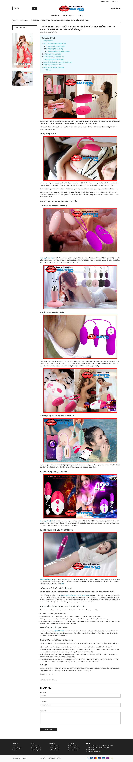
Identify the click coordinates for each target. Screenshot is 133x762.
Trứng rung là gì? (48, 40)
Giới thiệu (14, 745)
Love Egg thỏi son (45, 579)
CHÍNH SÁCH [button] (71, 743)
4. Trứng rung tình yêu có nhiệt (52, 54)
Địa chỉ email (43, 701)
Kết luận (48, 70)
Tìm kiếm (14, 750)
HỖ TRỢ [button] (32, 743)
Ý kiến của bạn (43, 711)
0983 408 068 (91, 749)
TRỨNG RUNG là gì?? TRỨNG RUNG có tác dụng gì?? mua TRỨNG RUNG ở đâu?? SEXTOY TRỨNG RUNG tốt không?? (77, 28)
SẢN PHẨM (43, 758)
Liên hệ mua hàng (35, 745)
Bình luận (48, 729)
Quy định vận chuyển (73, 745)
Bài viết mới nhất (20, 27)
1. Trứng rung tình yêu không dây (55, 46)
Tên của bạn (43, 692)
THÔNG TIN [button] (15, 743)
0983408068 (107, 1)
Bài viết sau (52, 680)
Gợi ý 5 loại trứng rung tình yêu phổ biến (54, 43)
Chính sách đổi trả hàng (74, 748)
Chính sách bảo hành (73, 750)
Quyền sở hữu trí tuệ (54, 750)
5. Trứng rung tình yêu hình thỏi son (53, 56)
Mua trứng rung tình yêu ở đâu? (52, 64)
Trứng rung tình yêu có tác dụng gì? (53, 59)
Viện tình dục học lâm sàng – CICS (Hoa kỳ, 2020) (75, 595)
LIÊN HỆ (88, 743)
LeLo (62, 583)
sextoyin (25, 758)
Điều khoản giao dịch (54, 748)
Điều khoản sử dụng (54, 745)
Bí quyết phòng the (17, 748)
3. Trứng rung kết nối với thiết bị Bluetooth (58, 51)
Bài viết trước (45, 680)
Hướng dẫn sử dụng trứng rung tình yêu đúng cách (57, 62)
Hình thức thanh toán (36, 748)
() (116, 8)
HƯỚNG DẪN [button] (52, 743)
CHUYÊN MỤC (51, 758)
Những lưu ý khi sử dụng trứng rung (53, 67)
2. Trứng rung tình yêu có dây (54, 49)
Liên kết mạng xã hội (36, 750)
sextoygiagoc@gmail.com (94, 751)
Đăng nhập (115, 1)
